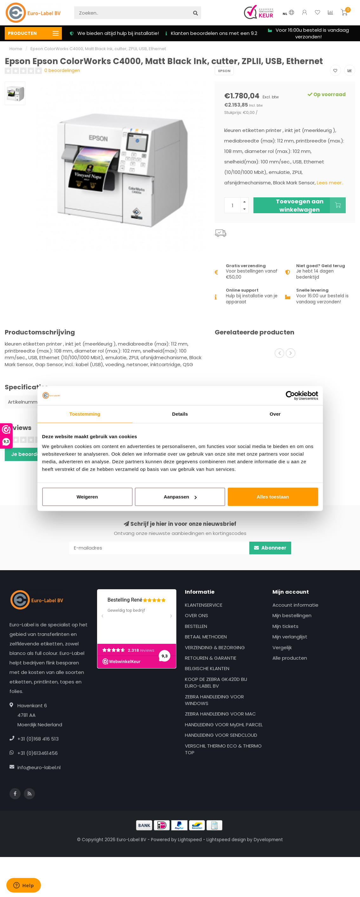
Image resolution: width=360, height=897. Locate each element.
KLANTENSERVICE (203, 605)
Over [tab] (275, 413)
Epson (224, 70)
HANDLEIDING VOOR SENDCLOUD (221, 735)
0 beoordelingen (62, 71)
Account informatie (295, 605)
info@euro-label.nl (39, 767)
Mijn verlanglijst (289, 636)
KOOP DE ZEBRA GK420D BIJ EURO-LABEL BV (216, 682)
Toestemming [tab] (85, 413)
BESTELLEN (196, 626)
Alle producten (289, 658)
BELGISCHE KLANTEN (207, 668)
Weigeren (87, 496)
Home (16, 49)
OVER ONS (196, 615)
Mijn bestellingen (291, 615)
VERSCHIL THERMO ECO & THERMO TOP (223, 749)
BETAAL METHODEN (206, 636)
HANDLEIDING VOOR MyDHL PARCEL (224, 724)
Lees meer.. (330, 182)
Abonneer (270, 547)
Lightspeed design (226, 840)
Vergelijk (282, 647)
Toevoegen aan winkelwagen (311, 205)
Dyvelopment (268, 840)
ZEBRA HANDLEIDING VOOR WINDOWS (214, 700)
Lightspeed (190, 840)
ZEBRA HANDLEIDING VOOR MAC (220, 713)
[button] (279, 353)
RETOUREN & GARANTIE (210, 658)
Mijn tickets (285, 626)
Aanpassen (180, 496)
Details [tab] (180, 413)
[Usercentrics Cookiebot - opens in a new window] (290, 395)
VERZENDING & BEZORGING (215, 647)
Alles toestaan (273, 496)
